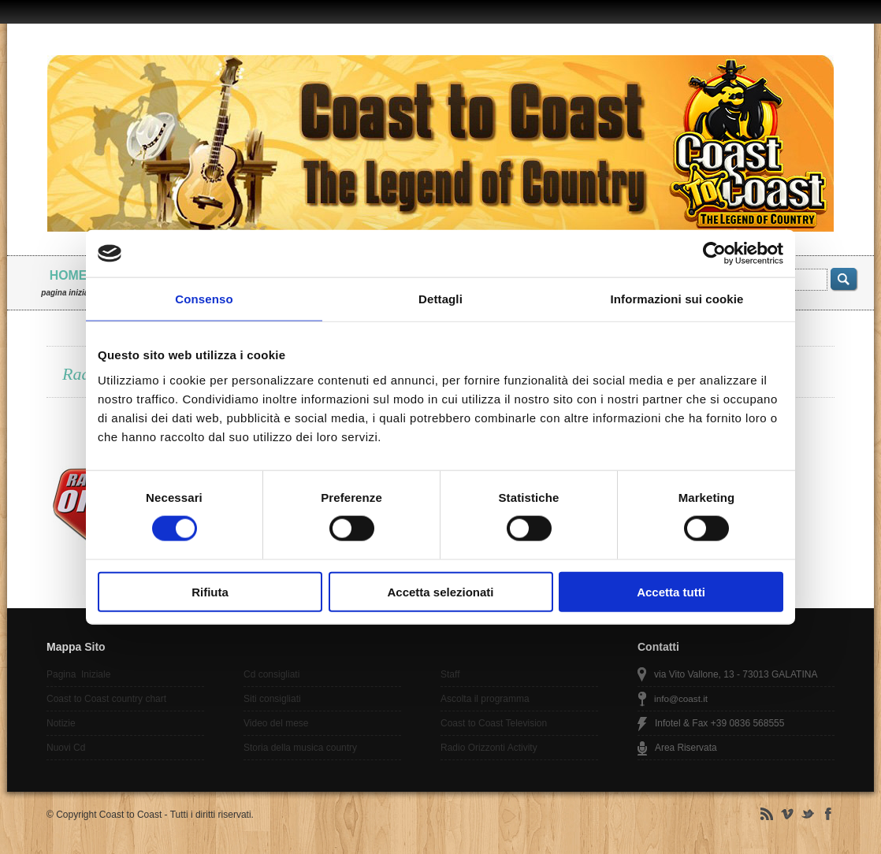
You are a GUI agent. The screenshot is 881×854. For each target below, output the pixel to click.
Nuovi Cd (65, 747)
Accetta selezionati (440, 591)
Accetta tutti (671, 591)
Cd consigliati (271, 674)
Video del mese (276, 723)
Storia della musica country (300, 747)
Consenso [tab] (203, 299)
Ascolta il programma (485, 698)
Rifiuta (210, 591)
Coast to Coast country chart (106, 698)
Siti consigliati (272, 698)
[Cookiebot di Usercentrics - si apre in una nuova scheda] (714, 253)
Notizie (61, 723)
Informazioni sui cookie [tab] (677, 299)
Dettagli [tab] (440, 299)
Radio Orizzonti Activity (488, 747)
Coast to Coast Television (493, 723)
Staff (449, 674)
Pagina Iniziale (78, 674)
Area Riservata (686, 747)
